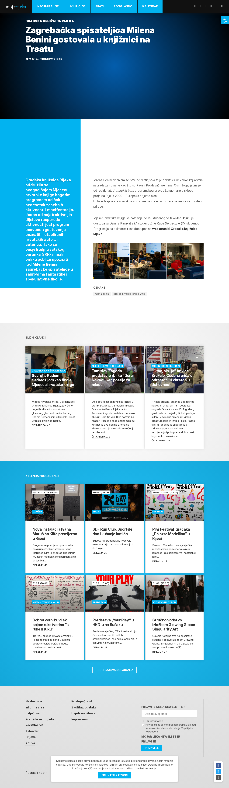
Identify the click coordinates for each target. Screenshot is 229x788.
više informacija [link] (147, 768)
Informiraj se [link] (48, 6)
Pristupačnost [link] (81, 701)
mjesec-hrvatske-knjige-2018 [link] (129, 293)
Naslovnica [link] (33, 701)
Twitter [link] (201, 6)
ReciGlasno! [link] (34, 725)
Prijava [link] (30, 737)
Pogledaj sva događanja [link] (114, 670)
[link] (225, 20)
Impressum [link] (79, 719)
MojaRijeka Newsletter (160, 736)
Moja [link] (16, 7)
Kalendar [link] (150, 6)
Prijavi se (148, 741)
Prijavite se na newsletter (162, 706)
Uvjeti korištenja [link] (83, 713)
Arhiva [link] (30, 743)
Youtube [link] (207, 6)
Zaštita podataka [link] (84, 707)
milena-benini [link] (102, 293)
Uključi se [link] (77, 6)
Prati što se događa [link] (39, 719)
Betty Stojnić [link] (54, 58)
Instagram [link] (212, 6)
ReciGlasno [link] (123, 6)
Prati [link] (100, 6)
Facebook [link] (196, 6)
